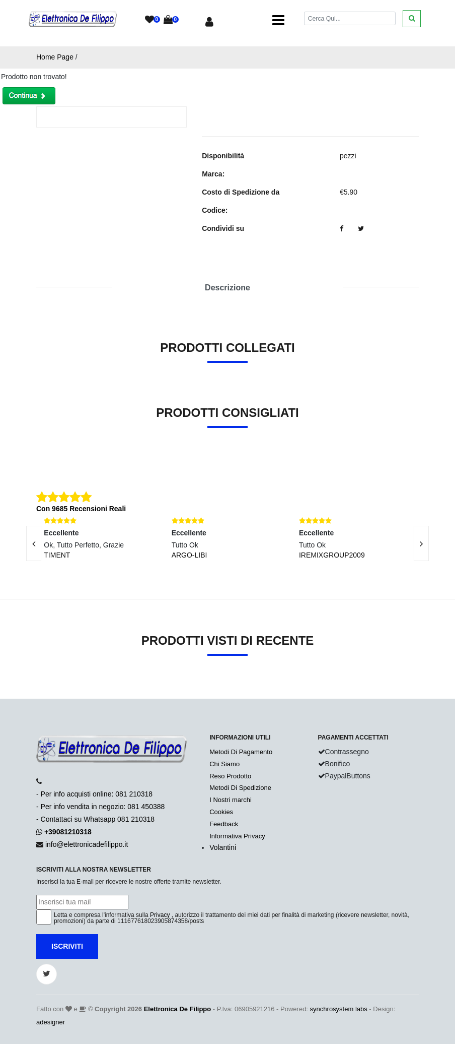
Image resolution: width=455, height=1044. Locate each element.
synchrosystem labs (338, 1009)
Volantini (222, 847)
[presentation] (421, 543)
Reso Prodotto (230, 776)
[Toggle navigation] (278, 20)
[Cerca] (350, 18)
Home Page (54, 57)
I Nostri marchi (230, 800)
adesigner (50, 1022)
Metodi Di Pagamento (240, 752)
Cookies (221, 812)
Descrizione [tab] (227, 287)
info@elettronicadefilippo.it (86, 844)
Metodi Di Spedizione (240, 787)
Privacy (160, 914)
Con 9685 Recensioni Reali (81, 509)
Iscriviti (67, 946)
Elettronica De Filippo (177, 1009)
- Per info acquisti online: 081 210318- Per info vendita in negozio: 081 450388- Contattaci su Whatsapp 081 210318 (100, 806)
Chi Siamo (224, 764)
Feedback (223, 824)
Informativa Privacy (237, 836)
